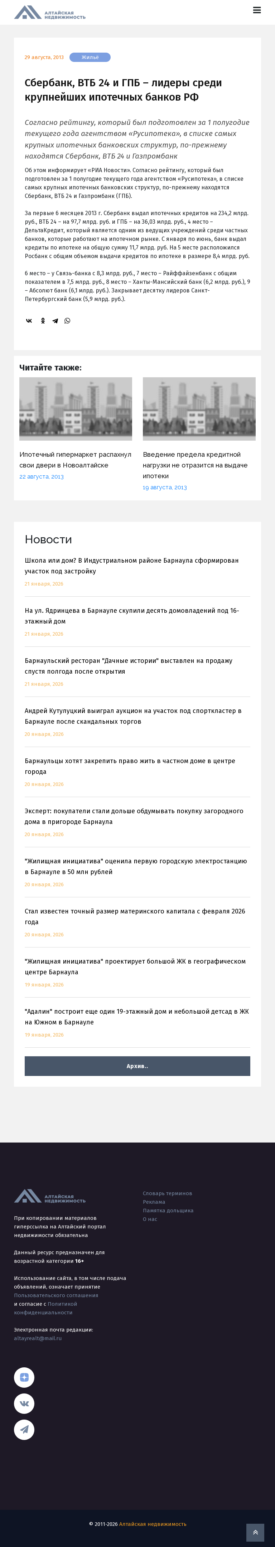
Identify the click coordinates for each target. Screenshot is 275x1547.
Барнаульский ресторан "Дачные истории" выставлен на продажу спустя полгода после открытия (137, 677)
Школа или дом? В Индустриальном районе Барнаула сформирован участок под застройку (137, 576)
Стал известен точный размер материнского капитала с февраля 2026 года (137, 927)
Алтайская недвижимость (153, 1524)
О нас (150, 1219)
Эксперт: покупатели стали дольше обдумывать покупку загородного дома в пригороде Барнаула (137, 827)
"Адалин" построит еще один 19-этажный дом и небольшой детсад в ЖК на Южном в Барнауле (137, 1027)
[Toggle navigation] (257, 10)
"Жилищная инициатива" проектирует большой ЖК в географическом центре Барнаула (137, 977)
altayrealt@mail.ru (38, 1338)
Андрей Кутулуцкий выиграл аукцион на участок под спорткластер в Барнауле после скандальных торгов (137, 727)
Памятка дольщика (168, 1210)
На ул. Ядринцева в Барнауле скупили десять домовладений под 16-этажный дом (137, 626)
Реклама (154, 1202)
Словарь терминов (167, 1193)
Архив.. (137, 1066)
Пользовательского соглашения (56, 1295)
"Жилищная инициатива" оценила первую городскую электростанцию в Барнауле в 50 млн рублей (137, 877)
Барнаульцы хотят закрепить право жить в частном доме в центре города (137, 777)
